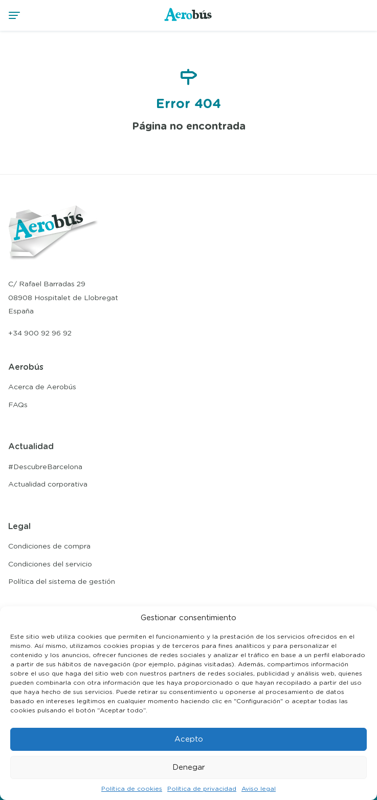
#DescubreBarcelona (45, 467)
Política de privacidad (201, 789)
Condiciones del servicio (50, 564)
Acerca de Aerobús (42, 387)
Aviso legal (258, 789)
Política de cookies (131, 789)
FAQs (18, 405)
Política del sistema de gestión (61, 581)
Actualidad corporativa (47, 484)
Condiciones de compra (49, 546)
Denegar (188, 767)
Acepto (188, 739)
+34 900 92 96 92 (40, 333)
